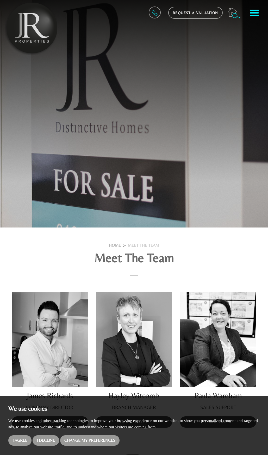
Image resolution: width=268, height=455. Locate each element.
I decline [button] (46, 440)
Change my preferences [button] (89, 440)
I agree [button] (20, 440)
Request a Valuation (195, 13)
